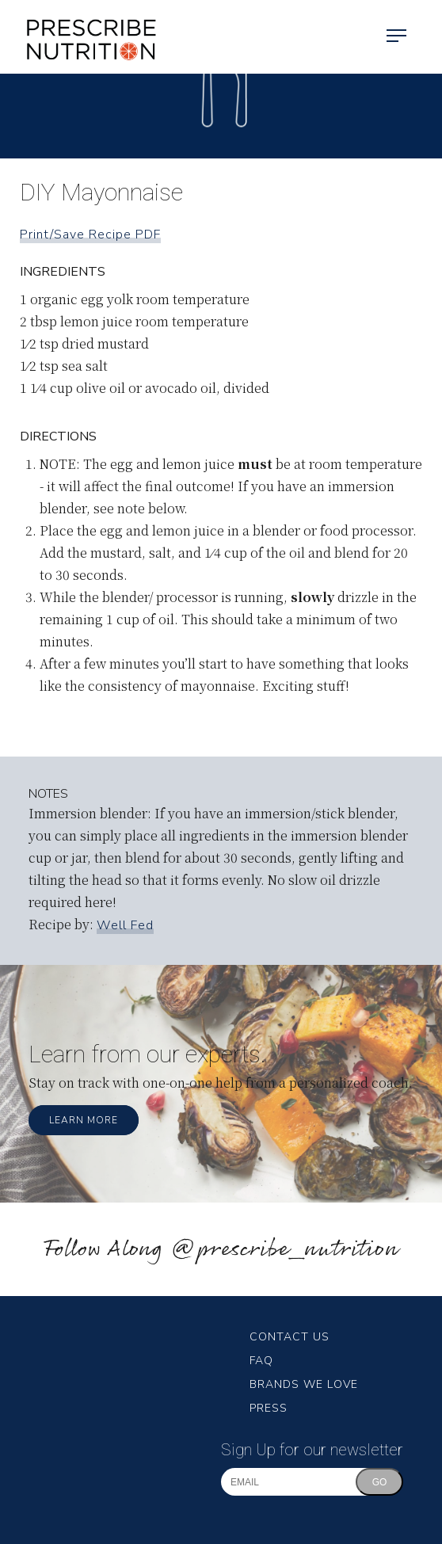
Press (269, 1408)
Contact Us (290, 1336)
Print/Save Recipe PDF (90, 234)
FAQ (261, 1360)
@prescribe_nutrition (284, 1249)
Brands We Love (304, 1384)
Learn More (83, 1120)
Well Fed (125, 925)
